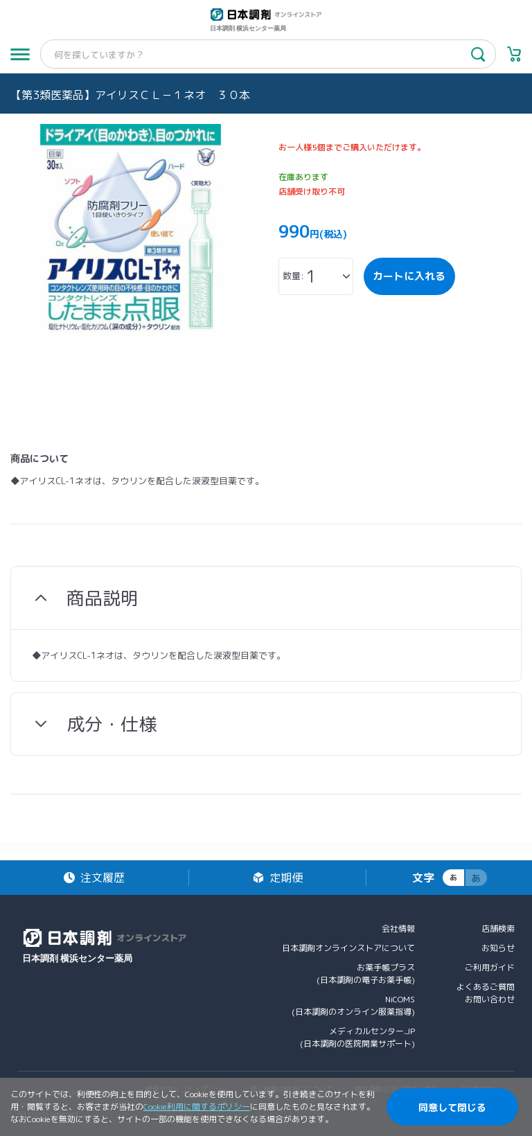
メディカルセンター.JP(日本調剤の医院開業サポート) (357, 1037)
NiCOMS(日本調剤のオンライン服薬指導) (353, 1005)
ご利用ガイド (490, 967)
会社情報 (398, 928)
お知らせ (498, 948)
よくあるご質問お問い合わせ (485, 993)
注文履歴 (102, 877)
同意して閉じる (452, 1107)
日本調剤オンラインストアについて (348, 948)
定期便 (286, 877)
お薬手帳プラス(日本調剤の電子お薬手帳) (366, 973)
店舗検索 (498, 928)
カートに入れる (409, 276)
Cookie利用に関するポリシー (196, 1106)
